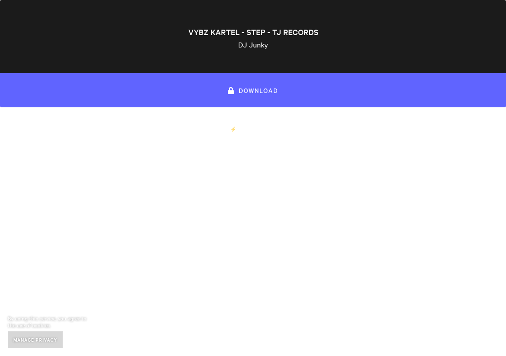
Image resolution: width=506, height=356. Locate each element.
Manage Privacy (35, 339)
